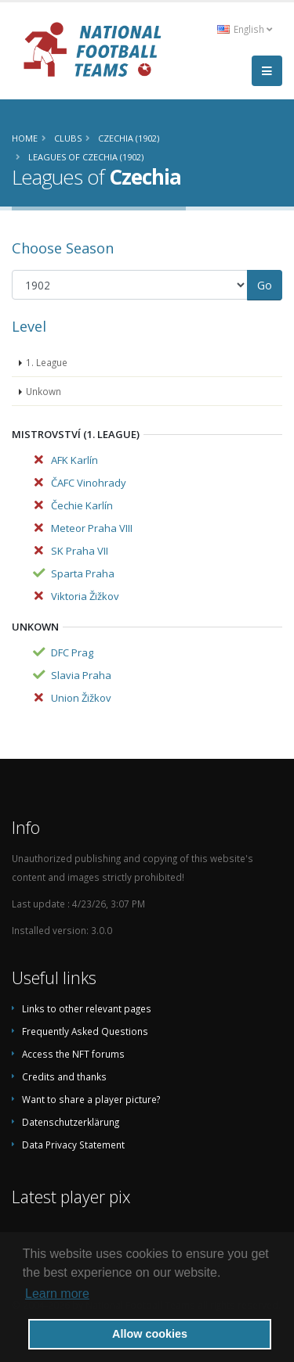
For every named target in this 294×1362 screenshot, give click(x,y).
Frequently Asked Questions (85, 1031)
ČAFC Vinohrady (88, 483)
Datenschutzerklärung (70, 1122)
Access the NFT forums (73, 1054)
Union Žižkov (81, 698)
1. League (46, 362)
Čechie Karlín (82, 505)
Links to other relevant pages (86, 1008)
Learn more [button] (57, 1293)
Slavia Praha (81, 675)
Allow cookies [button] (149, 1334)
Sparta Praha (82, 573)
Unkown (43, 391)
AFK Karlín (74, 460)
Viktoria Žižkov (85, 596)
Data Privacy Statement (73, 1144)
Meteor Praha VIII (91, 528)
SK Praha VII (79, 551)
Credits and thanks (64, 1076)
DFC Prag (72, 652)
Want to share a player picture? (91, 1099)
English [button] (244, 29)
